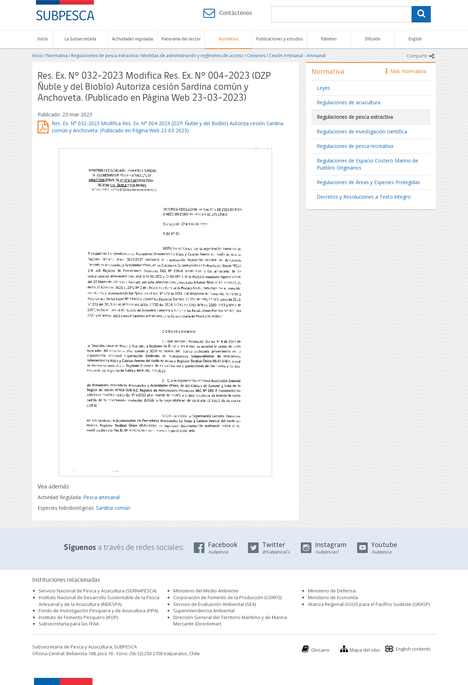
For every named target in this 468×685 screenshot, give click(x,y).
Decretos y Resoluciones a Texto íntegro (364, 196)
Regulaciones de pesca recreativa (355, 146)
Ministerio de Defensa (332, 590)
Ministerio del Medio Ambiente (205, 590)
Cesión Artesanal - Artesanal (297, 56)
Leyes (323, 87)
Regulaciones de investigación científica (362, 131)
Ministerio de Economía (333, 597)
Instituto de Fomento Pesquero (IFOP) (78, 617)
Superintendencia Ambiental (204, 610)
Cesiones (256, 56)
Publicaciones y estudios (279, 39)
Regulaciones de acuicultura (348, 102)
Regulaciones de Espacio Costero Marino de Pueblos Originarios (367, 164)
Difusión (372, 39)
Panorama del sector (181, 39)
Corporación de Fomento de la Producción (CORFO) (227, 597)
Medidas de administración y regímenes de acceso (192, 56)
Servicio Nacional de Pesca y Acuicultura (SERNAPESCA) (97, 590)
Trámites (329, 39)
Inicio (43, 39)
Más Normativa (406, 71)
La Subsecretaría (80, 39)
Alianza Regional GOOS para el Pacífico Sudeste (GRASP (368, 604)
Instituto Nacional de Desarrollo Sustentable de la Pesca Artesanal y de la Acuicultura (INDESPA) (99, 600)
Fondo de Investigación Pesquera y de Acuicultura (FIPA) (98, 610)
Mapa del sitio (365, 650)
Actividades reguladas (132, 39)
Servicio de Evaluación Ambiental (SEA (214, 604)
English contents (413, 649)
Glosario (320, 650)
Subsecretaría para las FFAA (69, 623)
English (415, 39)
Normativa (228, 39)
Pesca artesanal (101, 497)
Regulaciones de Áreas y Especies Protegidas (368, 182)
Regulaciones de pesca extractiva (104, 56)
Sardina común (113, 507)
